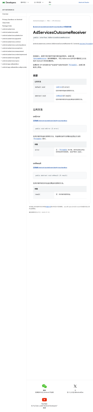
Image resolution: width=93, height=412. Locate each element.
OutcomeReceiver (40, 58)
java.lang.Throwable (86, 44)
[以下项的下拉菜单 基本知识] (29, 2)
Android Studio (84, 2)
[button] (13, 29)
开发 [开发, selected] (50, 2)
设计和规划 (37, 2)
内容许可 (48, 207)
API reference (8, 10)
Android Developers (39, 21)
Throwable (73, 65)
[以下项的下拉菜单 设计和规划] (43, 2)
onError (59, 87)
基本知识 (23, 2)
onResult (59, 96)
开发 (48, 21)
